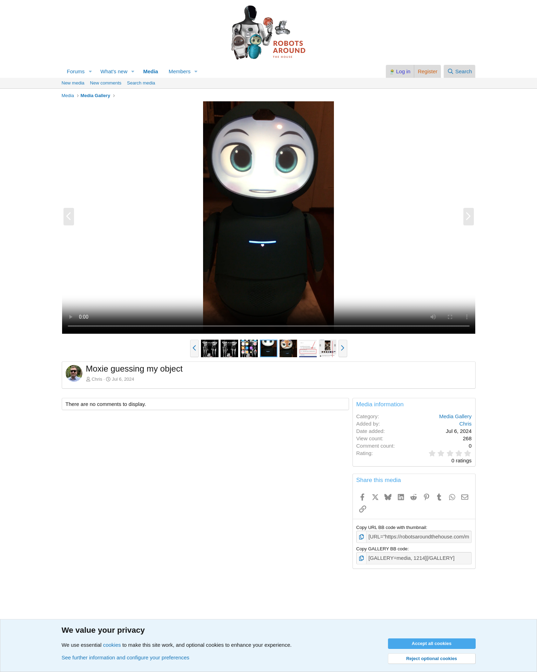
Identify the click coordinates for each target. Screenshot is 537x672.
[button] (90, 71)
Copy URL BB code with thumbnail (391, 527)
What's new (113, 71)
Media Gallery (455, 416)
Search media (141, 83)
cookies (112, 645)
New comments (106, 83)
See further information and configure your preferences (125, 657)
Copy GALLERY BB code (382, 548)
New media (73, 83)
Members (180, 71)
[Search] (460, 71)
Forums (76, 71)
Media (150, 71)
